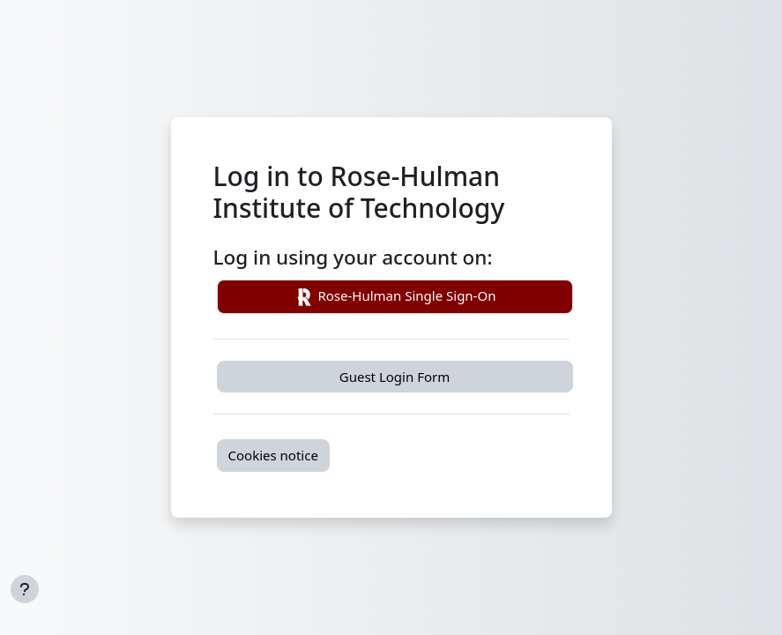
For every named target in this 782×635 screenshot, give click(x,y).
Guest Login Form (394, 376)
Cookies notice (273, 455)
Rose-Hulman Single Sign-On (395, 297)
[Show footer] (25, 589)
